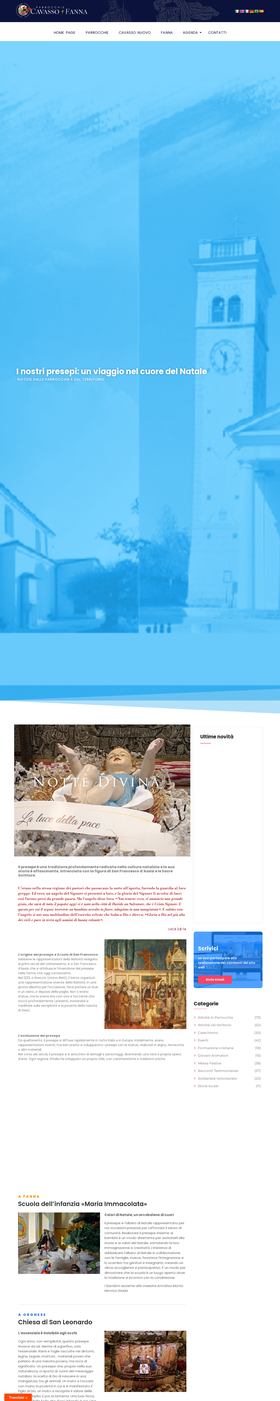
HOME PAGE (65, 32)
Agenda (191, 32)
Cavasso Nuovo (135, 32)
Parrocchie (97, 32)
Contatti (217, 32)
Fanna (167, 32)
